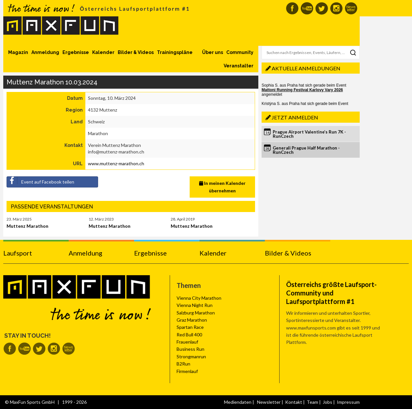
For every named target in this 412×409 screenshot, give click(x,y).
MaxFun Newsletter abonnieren (351, 8)
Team (312, 402)
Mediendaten (237, 402)
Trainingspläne (175, 52)
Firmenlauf (187, 371)
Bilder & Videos (136, 52)
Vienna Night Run (195, 305)
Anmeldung (45, 52)
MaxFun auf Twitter (321, 8)
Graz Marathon (192, 320)
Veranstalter (238, 65)
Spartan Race (190, 327)
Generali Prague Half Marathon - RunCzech (306, 150)
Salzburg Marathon (196, 312)
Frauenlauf (187, 342)
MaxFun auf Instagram (336, 8)
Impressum (348, 402)
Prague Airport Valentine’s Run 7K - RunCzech (309, 134)
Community (239, 52)
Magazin (18, 52)
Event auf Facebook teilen (40, 181)
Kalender (103, 52)
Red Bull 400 (189, 334)
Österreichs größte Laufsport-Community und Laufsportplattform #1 (331, 292)
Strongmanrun (191, 356)
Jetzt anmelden (295, 117)
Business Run (190, 349)
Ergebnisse (75, 52)
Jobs (327, 402)
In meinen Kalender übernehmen (222, 186)
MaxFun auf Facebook (292, 8)
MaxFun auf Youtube (306, 8)
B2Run (183, 363)
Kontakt (293, 402)
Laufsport (17, 253)
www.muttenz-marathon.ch (116, 163)
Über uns (212, 52)
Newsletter (269, 402)
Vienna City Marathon (199, 298)
